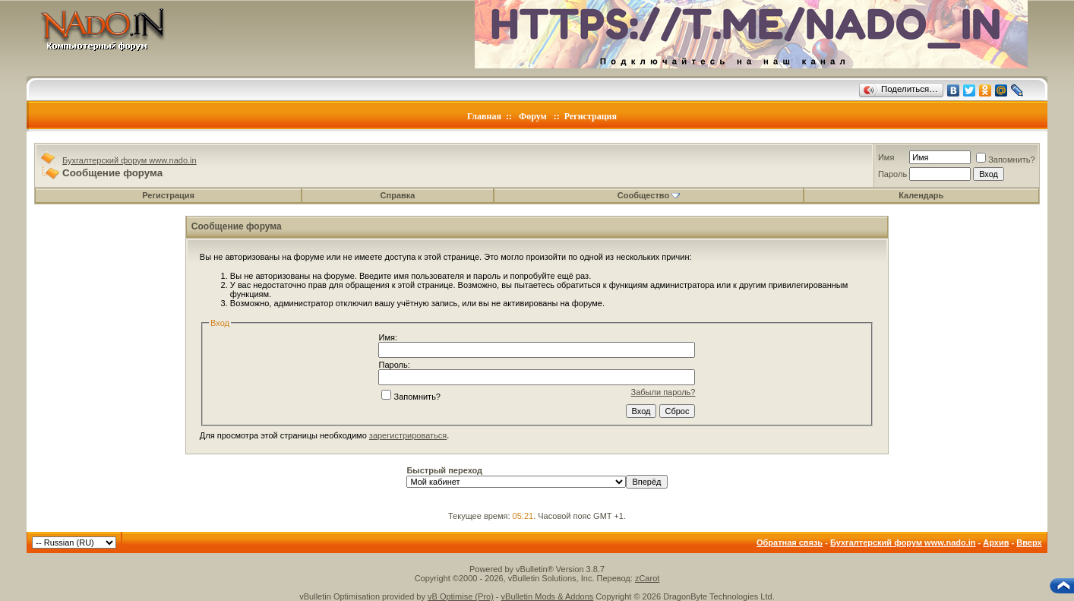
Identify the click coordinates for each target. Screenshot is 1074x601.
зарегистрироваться (408, 435)
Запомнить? (1005, 159)
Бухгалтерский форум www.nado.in (129, 160)
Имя (886, 157)
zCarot (647, 578)
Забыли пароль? (663, 392)
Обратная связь (790, 542)
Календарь (921, 195)
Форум (533, 116)
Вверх (1028, 542)
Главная (484, 116)
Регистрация (590, 116)
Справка (398, 195)
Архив (996, 542)
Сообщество (649, 195)
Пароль (892, 174)
